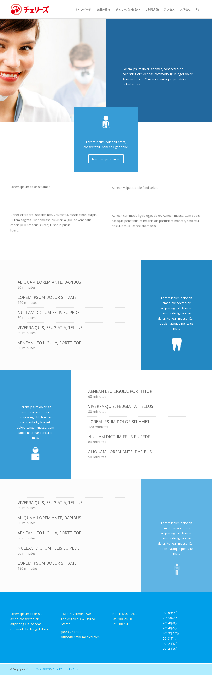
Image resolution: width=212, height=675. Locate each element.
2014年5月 (170, 628)
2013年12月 (171, 633)
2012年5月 (170, 648)
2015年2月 (170, 618)
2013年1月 (170, 638)
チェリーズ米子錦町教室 (38, 669)
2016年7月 (170, 613)
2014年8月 (170, 623)
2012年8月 (170, 643)
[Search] (198, 9)
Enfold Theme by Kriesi (66, 669)
